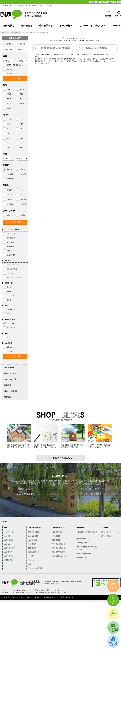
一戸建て (31, 556)
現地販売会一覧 (33, 552)
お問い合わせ (9, 556)
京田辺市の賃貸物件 (59, 552)
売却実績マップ (81, 557)
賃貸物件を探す (57, 532)
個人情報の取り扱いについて (52, 597)
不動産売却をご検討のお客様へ (86, 533)
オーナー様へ (65, 25)
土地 (29, 564)
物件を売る (26, 25)
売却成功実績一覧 (82, 539)
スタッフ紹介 (9, 540)
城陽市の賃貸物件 (58, 548)
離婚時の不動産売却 (83, 553)
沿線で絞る (21, 44)
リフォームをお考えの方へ (92, 25)
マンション (32, 560)
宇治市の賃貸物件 (58, 544)
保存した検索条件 (11, 391)
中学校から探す (22, 49)
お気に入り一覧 (10, 379)
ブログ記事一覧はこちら (60, 458)
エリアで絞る (8, 44)
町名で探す (32, 548)
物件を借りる (45, 25)
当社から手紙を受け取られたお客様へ (86, 548)
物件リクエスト (10, 373)
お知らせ (7, 544)
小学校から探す (9, 49)
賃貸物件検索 (9, 367)
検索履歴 (7, 385)
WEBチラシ (8, 560)
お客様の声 (8, 552)
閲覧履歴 (7, 397)
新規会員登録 (33, 536)
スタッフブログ (9, 548)
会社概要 (7, 536)
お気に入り (109, 2)
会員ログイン (33, 540)
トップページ (9, 532)
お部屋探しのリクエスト (61, 556)
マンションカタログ (35, 568)
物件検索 (94, 2)
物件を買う (9, 25)
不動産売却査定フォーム (85, 543)
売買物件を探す (33, 532)
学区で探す (32, 544)
